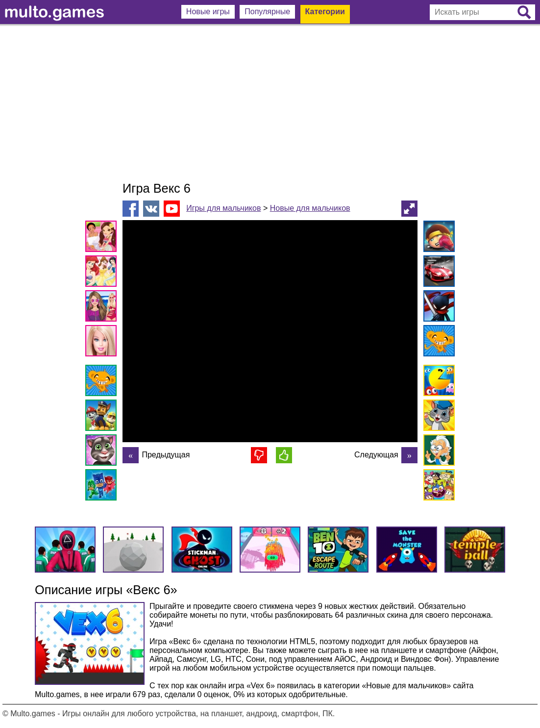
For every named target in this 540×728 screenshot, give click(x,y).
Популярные (267, 11)
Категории (325, 11)
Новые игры (208, 11)
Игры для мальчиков (223, 208)
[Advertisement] (270, 103)
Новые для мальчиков (310, 208)
